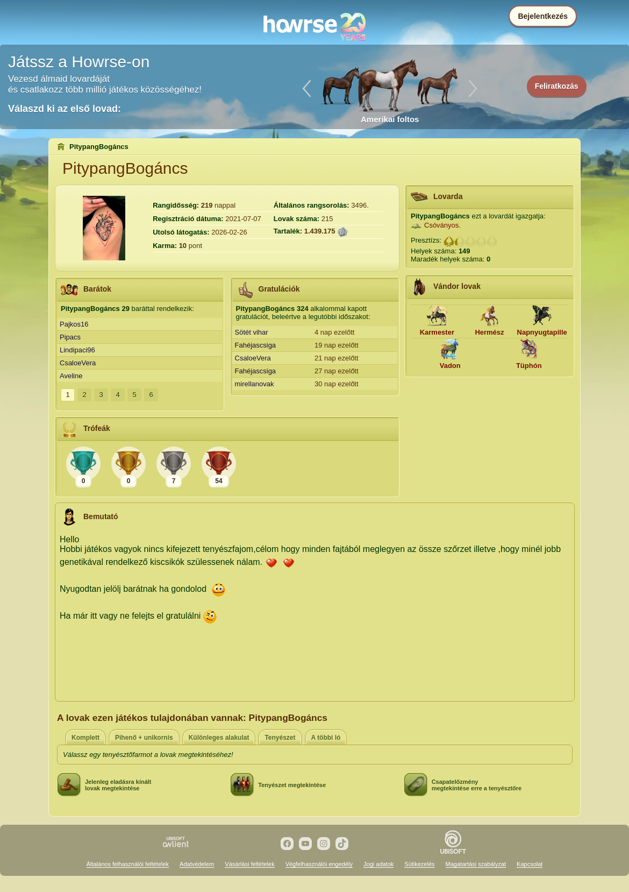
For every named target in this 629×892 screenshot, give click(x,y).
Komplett (85, 737)
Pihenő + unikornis (144, 737)
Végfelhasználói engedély (319, 864)
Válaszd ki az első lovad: (64, 108)
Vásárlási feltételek (249, 864)
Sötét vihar (251, 332)
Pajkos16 (74, 324)
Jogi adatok (378, 864)
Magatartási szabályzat (476, 864)
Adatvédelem (197, 864)
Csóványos (441, 225)
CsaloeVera (78, 363)
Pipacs (70, 337)
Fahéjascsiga (255, 345)
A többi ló (326, 737)
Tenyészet (280, 737)
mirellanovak (254, 384)
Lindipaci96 (77, 350)
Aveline (71, 376)
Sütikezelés (419, 864)
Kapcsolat (529, 864)
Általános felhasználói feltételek (128, 864)
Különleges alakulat (219, 737)
